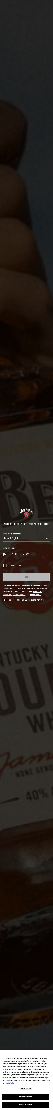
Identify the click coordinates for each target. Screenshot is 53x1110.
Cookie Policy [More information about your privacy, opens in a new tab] (10, 1083)
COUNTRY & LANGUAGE (12, 534)
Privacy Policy (19, 594)
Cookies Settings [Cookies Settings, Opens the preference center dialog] (26, 1089)
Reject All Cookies (25, 1097)
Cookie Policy (35, 594)
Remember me (12, 565)
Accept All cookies (25, 1105)
